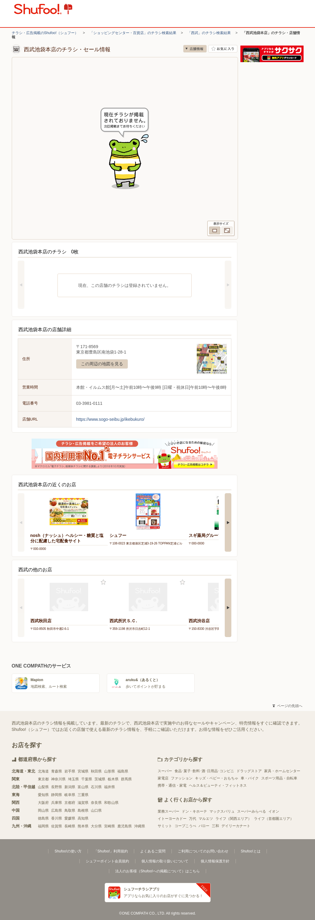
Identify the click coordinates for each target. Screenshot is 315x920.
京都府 (69, 803)
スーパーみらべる (251, 811)
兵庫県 (56, 803)
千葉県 (86, 779)
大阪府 (43, 803)
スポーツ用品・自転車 (279, 778)
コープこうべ (185, 826)
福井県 (109, 787)
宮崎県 (109, 826)
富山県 (83, 787)
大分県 (96, 826)
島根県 (83, 810)
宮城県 (83, 771)
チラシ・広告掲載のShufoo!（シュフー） (45, 33)
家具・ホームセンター (282, 771)
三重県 (83, 795)
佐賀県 (56, 826)
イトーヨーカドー (172, 819)
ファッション (182, 778)
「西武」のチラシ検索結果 (209, 33)
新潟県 (69, 787)
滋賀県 (83, 803)
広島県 (56, 810)
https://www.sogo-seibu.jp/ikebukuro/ (110, 419)
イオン (273, 811)
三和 (215, 826)
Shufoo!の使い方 (67, 851)
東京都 (43, 779)
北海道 (43, 771)
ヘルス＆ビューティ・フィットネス (218, 785)
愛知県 (43, 795)
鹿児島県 (124, 826)
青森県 (56, 771)
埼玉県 (73, 779)
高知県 (83, 818)
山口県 (96, 810)
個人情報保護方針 (215, 861)
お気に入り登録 (103, 582)
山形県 (109, 771)
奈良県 (96, 803)
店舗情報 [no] (195, 48)
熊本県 (83, 826)
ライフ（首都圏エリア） (274, 819)
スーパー (165, 771)
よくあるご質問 (152, 851)
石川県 (96, 787)
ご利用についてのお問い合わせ (203, 851)
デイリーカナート (235, 826)
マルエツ (206, 819)
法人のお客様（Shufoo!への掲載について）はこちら (157, 871)
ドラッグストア (249, 771)
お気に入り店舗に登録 (222, 48)
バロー (204, 826)
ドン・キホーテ (194, 811)
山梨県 (43, 787)
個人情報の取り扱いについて (164, 861)
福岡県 (43, 826)
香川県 (56, 818)
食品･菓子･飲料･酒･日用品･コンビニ (204, 771)
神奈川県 (58, 779)
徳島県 (43, 818)
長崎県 (69, 826)
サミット (165, 826)
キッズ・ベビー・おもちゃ (216, 778)
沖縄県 (139, 826)
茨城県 (99, 779)
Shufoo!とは (250, 851)
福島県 (122, 771)
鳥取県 (69, 810)
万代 (192, 819)
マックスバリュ (222, 811)
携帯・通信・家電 (172, 785)
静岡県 (56, 795)
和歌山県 (111, 803)
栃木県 (113, 779)
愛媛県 (69, 818)
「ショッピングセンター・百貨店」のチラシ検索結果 (133, 33)
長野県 (56, 787)
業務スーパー (168, 811)
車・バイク (250, 778)
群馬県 (126, 779)
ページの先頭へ (287, 706)
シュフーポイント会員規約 (107, 861)
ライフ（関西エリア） (233, 819)
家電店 (163, 778)
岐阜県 (69, 795)
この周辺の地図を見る (102, 363)
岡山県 (43, 810)
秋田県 (96, 771)
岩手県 (69, 771)
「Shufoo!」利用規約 (111, 851)
